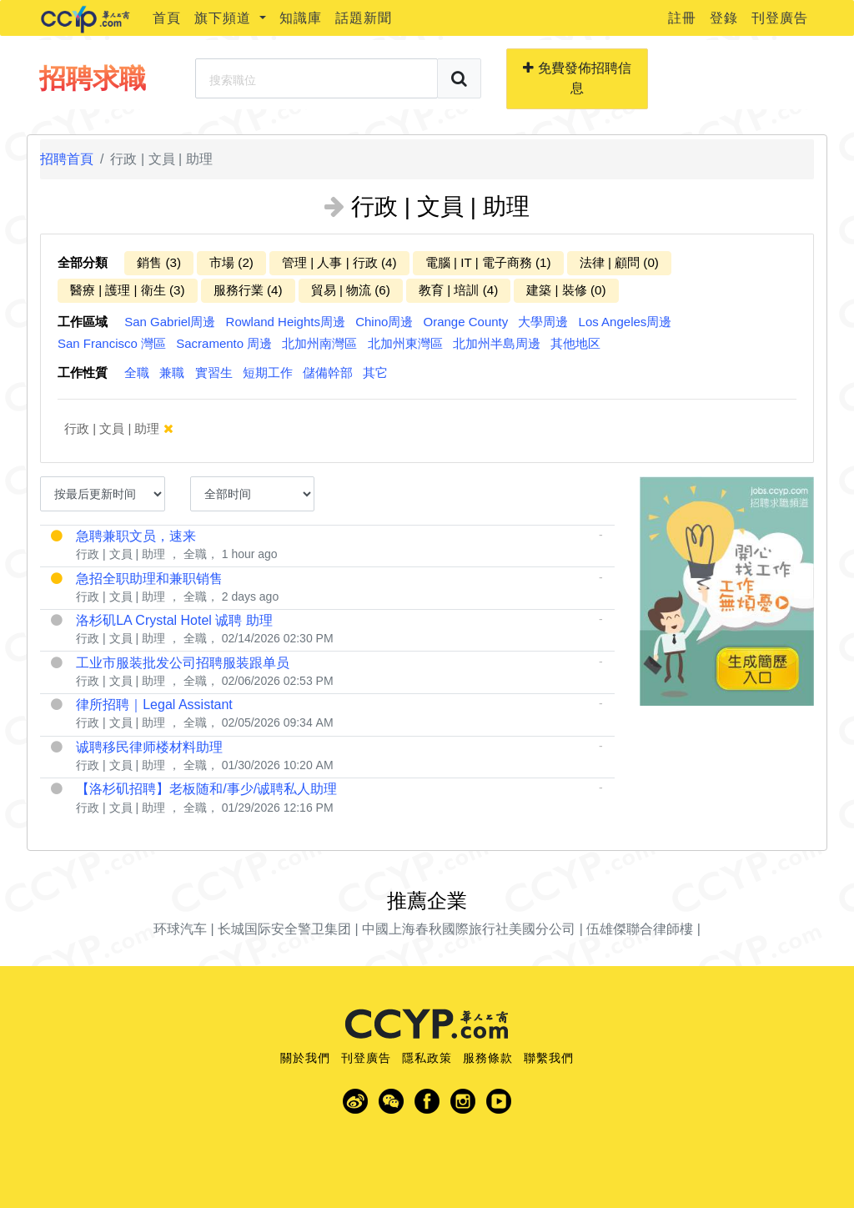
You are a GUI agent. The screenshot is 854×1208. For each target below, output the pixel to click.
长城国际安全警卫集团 (284, 929)
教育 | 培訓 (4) (458, 290)
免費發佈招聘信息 (576, 78)
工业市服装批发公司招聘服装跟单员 (182, 663)
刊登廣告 (779, 18)
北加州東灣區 (405, 343)
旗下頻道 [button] (224, 18)
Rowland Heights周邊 (285, 322)
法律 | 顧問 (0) (619, 262)
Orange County (466, 322)
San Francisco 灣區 (112, 343)
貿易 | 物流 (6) (350, 290)
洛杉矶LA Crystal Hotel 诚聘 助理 (174, 620)
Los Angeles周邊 (625, 322)
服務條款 (488, 1058)
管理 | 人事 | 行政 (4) (339, 262)
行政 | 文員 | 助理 (130, 428)
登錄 (724, 18)
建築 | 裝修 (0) (565, 290)
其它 (375, 372)
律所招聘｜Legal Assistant (154, 704)
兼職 (171, 372)
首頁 (167, 18)
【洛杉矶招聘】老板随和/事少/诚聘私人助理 (206, 789)
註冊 (682, 18)
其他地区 (575, 343)
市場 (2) (231, 262)
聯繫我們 (549, 1058)
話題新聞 (363, 18)
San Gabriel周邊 (169, 322)
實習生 (214, 372)
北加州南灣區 (319, 343)
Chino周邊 (384, 322)
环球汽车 (180, 929)
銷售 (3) (159, 262)
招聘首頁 (66, 159)
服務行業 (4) (248, 290)
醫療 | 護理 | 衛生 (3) (127, 290)
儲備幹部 (328, 372)
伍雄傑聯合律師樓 (639, 929)
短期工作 (268, 372)
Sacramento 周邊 (224, 343)
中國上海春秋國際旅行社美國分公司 (468, 929)
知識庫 (300, 18)
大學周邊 (543, 322)
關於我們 (305, 1058)
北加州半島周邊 (496, 343)
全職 (136, 372)
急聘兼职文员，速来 (136, 536)
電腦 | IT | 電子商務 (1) (488, 262)
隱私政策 (427, 1058)
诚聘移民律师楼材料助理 (149, 747)
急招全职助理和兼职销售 (149, 578)
